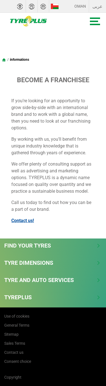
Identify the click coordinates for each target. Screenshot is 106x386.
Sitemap (11, 334)
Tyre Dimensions (52, 263)
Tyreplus (52, 297)
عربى (97, 6)
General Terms (16, 325)
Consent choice (17, 361)
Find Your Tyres (52, 245)
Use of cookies (16, 316)
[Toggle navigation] (95, 21)
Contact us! (22, 220)
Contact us (13, 352)
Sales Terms (14, 343)
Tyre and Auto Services (52, 280)
